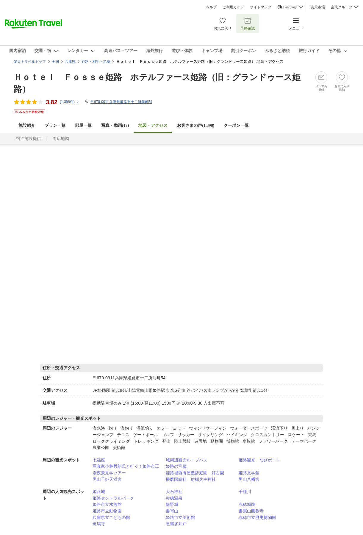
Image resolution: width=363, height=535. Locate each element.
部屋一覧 (83, 125)
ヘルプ (211, 7)
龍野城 (172, 504)
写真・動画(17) (115, 125)
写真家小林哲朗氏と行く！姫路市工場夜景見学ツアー (126, 469)
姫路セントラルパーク (113, 498)
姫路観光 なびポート (259, 460)
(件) (69, 102)
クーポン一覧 (236, 125)
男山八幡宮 (249, 479)
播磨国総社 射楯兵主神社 (191, 479)
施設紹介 (26, 125)
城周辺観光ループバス (186, 460)
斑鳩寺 (99, 523)
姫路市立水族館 (107, 504)
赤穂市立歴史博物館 (257, 517)
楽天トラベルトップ (30, 62)
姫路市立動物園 (107, 511)
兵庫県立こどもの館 (111, 517)
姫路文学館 (249, 472)
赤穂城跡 (247, 504)
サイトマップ (260, 7)
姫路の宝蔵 (176, 466)
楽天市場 (318, 7)
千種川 (245, 491)
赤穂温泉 (174, 498)
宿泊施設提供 (28, 138)
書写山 (172, 511)
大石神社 (174, 491)
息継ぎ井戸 (176, 523)
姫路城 (99, 491)
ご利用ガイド (233, 7)
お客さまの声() (195, 125)
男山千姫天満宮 (107, 479)
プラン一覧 (55, 125)
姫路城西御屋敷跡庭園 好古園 (195, 472)
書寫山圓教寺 (251, 511)
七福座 (99, 460)
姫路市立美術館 (180, 517)
